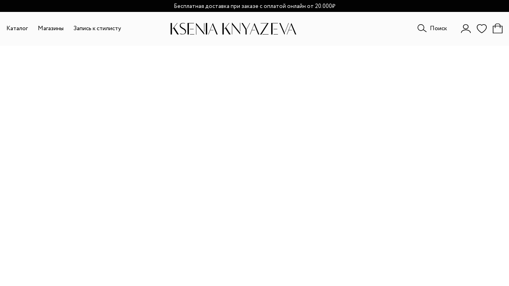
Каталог (17, 28)
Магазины (51, 28)
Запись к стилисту (97, 28)
